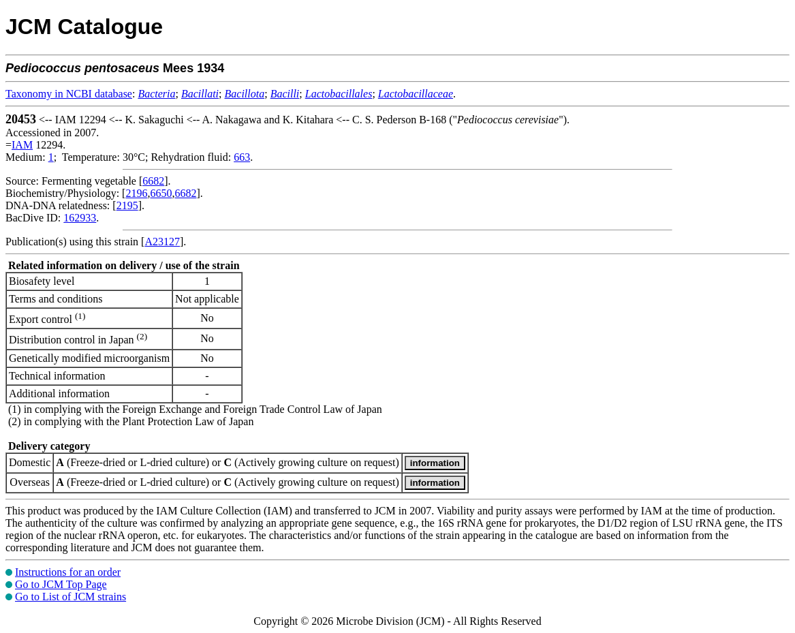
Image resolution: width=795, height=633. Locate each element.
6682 (153, 181)
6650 (161, 193)
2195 (127, 205)
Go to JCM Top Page (61, 584)
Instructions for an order (68, 572)
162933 (79, 217)
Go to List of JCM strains (70, 596)
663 (242, 157)
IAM (22, 145)
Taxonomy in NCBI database (68, 93)
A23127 (162, 241)
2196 (136, 193)
